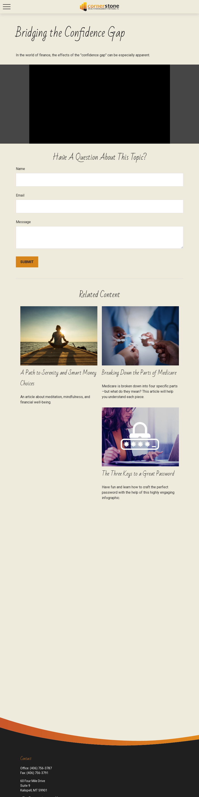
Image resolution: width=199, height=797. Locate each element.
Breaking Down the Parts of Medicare (139, 372)
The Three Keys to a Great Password (138, 473)
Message (23, 222)
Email (20, 195)
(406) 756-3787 (41, 768)
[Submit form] (27, 261)
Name (20, 169)
